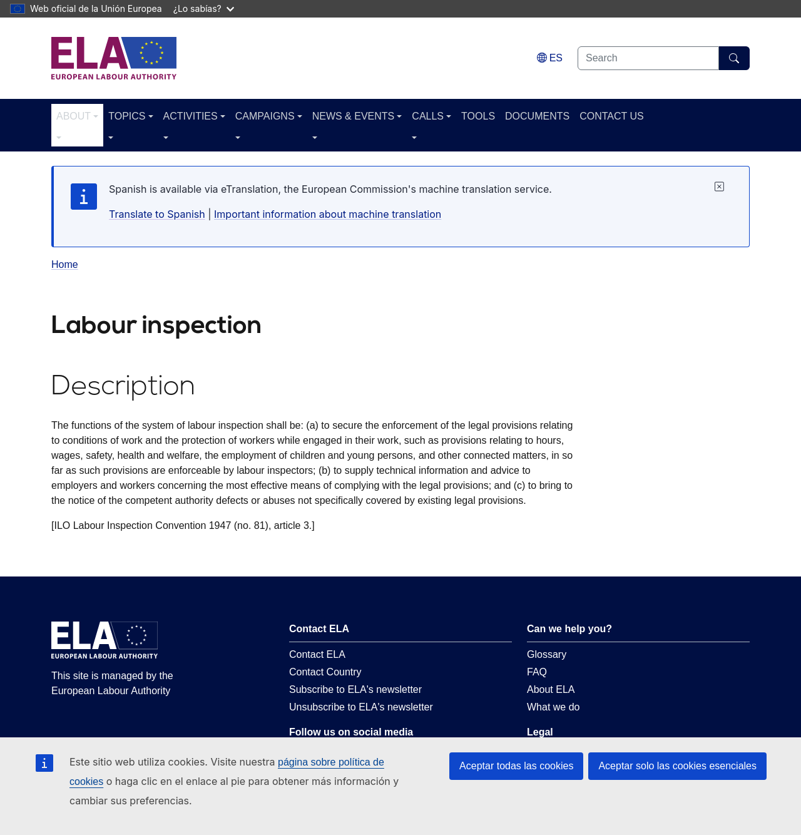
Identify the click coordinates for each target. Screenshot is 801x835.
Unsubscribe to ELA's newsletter (361, 707)
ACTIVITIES (190, 116)
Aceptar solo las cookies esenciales (677, 766)
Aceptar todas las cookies (516, 766)
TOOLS (478, 116)
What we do (553, 707)
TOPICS (126, 116)
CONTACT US (611, 116)
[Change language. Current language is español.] (550, 58)
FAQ (537, 672)
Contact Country (325, 672)
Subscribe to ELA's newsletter (355, 689)
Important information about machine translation (327, 214)
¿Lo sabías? (203, 8)
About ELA (551, 689)
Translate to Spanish (157, 214)
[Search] (734, 58)
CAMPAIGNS (265, 116)
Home (64, 264)
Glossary (546, 654)
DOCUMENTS (537, 116)
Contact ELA (317, 654)
